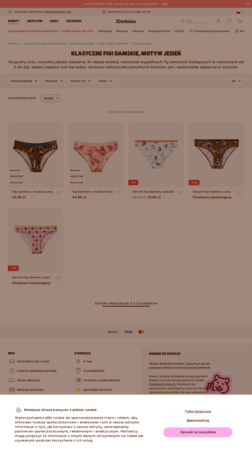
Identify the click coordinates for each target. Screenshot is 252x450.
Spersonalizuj (198, 420)
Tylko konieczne (198, 411)
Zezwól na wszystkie (198, 432)
